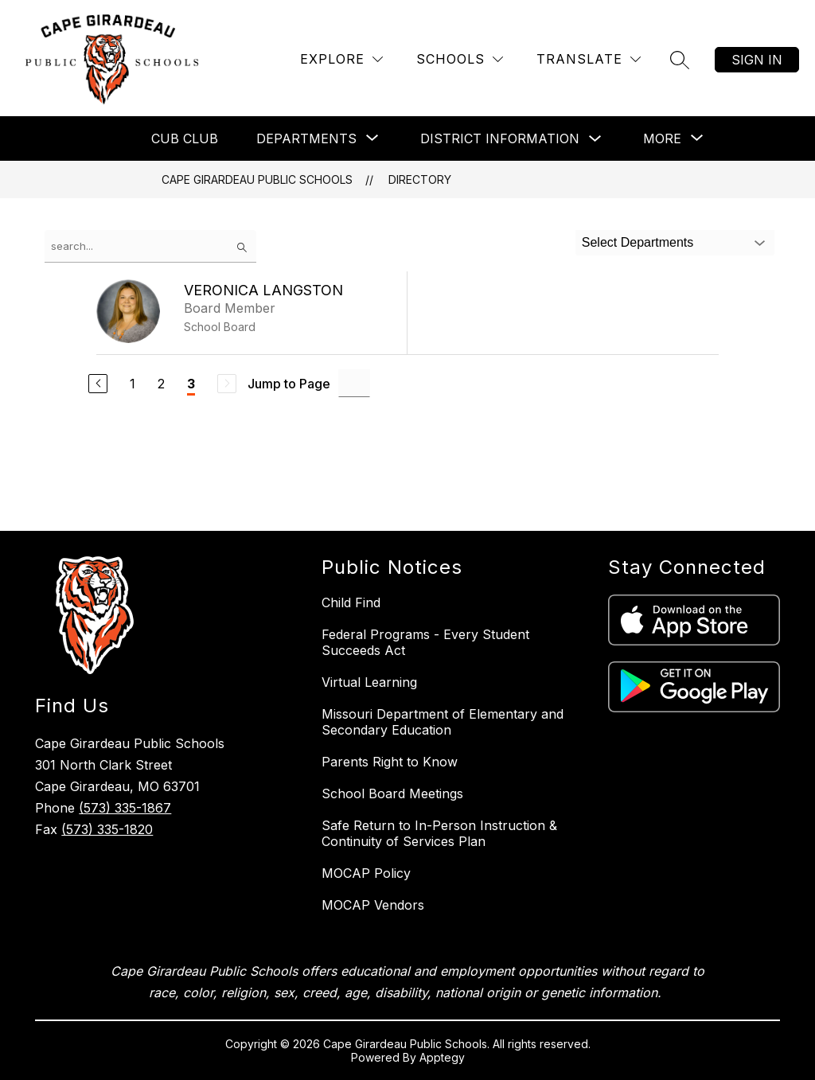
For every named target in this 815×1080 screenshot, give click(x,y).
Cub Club (184, 138)
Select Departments (638, 242)
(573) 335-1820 (107, 829)
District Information (499, 138)
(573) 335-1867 (125, 808)
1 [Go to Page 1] (132, 384)
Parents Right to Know (390, 762)
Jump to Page (289, 384)
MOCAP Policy (366, 873)
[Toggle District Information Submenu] (595, 139)
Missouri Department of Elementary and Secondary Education (442, 722)
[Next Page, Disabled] (226, 383)
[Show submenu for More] (662, 138)
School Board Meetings (392, 793)
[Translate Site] (588, 59)
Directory (419, 179)
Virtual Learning (369, 682)
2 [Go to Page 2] (161, 384)
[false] (150, 246)
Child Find (351, 602)
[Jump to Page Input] (354, 383)
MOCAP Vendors (373, 905)
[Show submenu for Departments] (306, 138)
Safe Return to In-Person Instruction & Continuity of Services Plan (439, 833)
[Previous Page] (97, 383)
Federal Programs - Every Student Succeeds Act (425, 642)
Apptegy (442, 1057)
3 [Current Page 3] (191, 384)
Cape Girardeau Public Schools (257, 179)
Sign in (756, 60)
